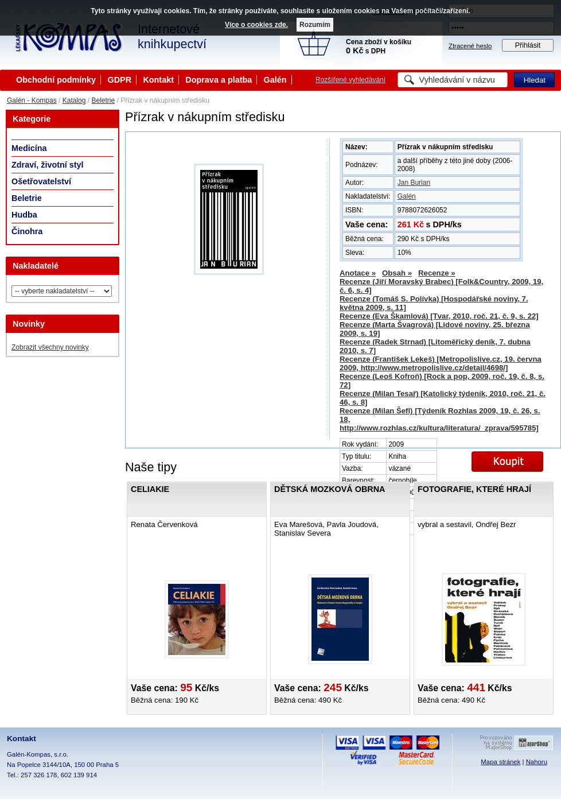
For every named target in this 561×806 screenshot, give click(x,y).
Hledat (535, 80)
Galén (275, 79)
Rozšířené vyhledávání (350, 80)
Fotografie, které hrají (474, 489)
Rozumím (314, 25)
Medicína (29, 148)
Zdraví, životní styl (47, 164)
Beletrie (103, 100)
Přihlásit (528, 45)
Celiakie (150, 489)
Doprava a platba (218, 79)
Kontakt (158, 79)
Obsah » (397, 273)
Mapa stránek (500, 761)
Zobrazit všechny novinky (50, 347)
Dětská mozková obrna (329, 489)
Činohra (26, 231)
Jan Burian (414, 183)
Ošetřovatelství (41, 181)
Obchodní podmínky (56, 79)
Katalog (74, 100)
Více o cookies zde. (256, 25)
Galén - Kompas (32, 100)
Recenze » (436, 273)
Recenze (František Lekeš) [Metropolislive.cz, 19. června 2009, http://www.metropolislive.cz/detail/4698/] (440, 363)
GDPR (119, 79)
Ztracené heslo (470, 45)
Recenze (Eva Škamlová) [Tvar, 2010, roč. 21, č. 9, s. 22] (439, 316)
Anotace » (358, 273)
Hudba (24, 214)
